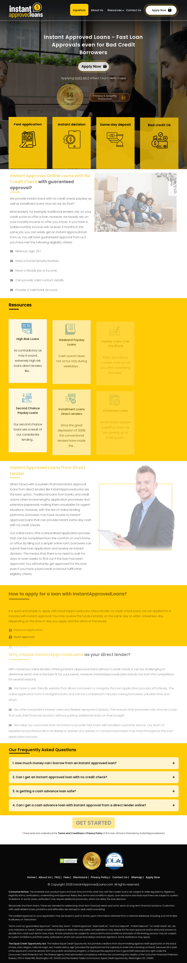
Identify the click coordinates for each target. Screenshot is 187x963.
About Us (97, 10)
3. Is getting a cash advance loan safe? (46, 791)
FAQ (57, 877)
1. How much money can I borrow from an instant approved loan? (67, 763)
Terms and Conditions (71, 833)
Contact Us (133, 10)
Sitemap (136, 877)
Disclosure (80, 877)
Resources (115, 10)
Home (31, 877)
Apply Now (161, 10)
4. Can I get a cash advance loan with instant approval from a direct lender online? (81, 805)
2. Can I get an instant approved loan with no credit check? (62, 777)
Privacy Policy (94, 833)
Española (79, 10)
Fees (67, 877)
